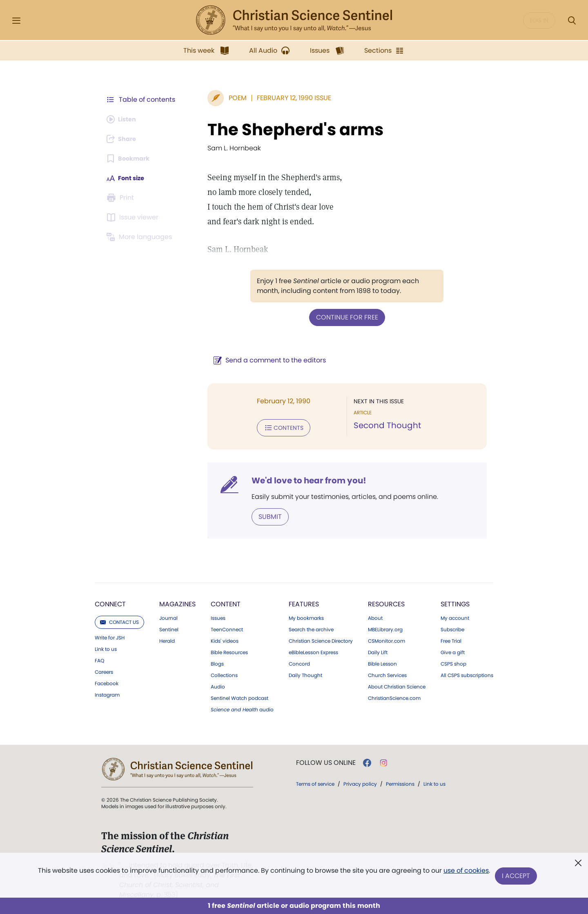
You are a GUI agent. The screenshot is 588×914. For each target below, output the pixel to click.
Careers (104, 669)
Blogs (217, 661)
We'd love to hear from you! (298, 479)
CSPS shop (453, 661)
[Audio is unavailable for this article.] (123, 119)
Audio (218, 684)
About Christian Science (396, 684)
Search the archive (311, 627)
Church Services (387, 672)
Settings (455, 601)
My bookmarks (306, 615)
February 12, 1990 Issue (283, 98)
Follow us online (326, 760)
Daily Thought (305, 672)
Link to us (106, 646)
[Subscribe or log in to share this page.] (123, 139)
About (375, 615)
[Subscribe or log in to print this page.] (121, 198)
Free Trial (451, 638)
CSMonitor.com (386, 638)
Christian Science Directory (321, 638)
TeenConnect (227, 627)
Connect (110, 601)
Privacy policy (360, 781)
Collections (224, 672)
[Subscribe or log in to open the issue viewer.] (134, 217)
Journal (168, 615)
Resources (386, 601)
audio (242, 707)
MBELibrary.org (385, 627)
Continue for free (342, 317)
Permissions (400, 781)
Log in (539, 20)
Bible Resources (229, 650)
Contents (273, 426)
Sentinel (168, 627)
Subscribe (452, 627)
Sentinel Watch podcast (239, 695)
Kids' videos (224, 638)
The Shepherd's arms (285, 129)
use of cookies (465, 873)
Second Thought (382, 425)
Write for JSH (110, 635)
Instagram (107, 692)
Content (226, 601)
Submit (259, 514)
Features (304, 601)
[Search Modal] (571, 21)
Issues (218, 615)
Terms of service (315, 781)
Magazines (177, 601)
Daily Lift (378, 650)
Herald (167, 638)
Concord (299, 661)
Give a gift (453, 650)
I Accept (517, 876)
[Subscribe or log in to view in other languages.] (140, 237)
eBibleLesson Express (313, 650)
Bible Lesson (382, 661)
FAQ (99, 658)
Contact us (119, 619)
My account (455, 615)
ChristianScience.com (394, 695)
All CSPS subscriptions (467, 672)
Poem (227, 98)
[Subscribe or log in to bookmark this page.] (130, 158)
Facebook (106, 681)
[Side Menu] (16, 21)
